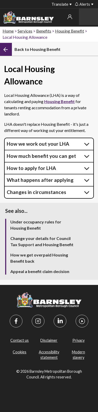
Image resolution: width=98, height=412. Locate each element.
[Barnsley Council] (28, 18)
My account (69, 16)
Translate (59, 4)
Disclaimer (48, 340)
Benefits (43, 30)
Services (25, 30)
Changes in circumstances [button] (36, 192)
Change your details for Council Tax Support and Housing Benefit (41, 241)
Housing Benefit (69, 30)
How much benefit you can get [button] (41, 156)
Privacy (78, 340)
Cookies (19, 352)
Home (8, 30)
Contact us (19, 340)
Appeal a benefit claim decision (39, 271)
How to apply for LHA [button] (31, 168)
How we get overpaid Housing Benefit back (39, 257)
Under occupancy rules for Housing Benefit (35, 224)
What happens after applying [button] (40, 180)
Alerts (82, 4)
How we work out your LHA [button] (38, 144)
